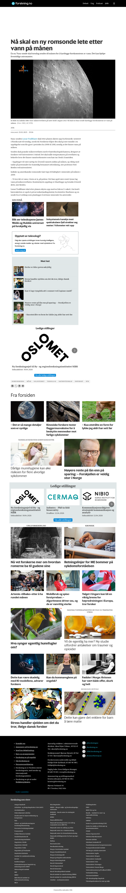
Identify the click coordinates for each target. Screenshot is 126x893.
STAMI (88, 831)
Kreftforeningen (19, 861)
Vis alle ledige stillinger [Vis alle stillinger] (45, 375)
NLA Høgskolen (55, 804)
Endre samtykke (22, 792)
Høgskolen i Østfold (20, 845)
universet (79, 381)
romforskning (18, 381)
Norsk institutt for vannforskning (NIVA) (63, 877)
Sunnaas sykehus (91, 839)
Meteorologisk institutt (21, 869)
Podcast (99, 3)
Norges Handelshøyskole (58, 852)
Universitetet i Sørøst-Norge (95, 867)
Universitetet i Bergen (93, 856)
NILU (16, 882)
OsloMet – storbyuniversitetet (59, 880)
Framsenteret (18, 831)
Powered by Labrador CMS (63, 890)
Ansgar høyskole (19, 804)
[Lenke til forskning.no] (44, 2)
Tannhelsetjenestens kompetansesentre (99, 845)
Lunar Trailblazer (29, 139)
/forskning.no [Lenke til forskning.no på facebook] (92, 747)
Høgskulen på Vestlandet (22, 850)
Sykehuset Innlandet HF (93, 842)
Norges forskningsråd (57, 855)
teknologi (51, 381)
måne (29, 381)
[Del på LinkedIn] (19, 386)
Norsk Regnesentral (56, 866)
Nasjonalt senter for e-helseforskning (62, 830)
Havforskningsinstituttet (22, 839)
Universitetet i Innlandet (93, 859)
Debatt (85, 3)
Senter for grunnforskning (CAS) (96, 823)
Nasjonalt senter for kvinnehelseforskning (63, 833)
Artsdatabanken (19, 810)
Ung (92, 3)
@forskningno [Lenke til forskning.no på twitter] (92, 743)
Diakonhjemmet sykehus (22, 813)
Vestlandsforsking (92, 873)
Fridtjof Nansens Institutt (22, 834)
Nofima (52, 841)
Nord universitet (55, 843)
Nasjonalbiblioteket (56, 820)
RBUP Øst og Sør (91, 810)
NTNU (52, 817)
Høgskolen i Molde (20, 842)
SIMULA (88, 818)
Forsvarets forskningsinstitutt (24, 828)
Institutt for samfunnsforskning (24, 856)
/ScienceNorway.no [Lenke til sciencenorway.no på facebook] (94, 756)
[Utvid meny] (114, 3)
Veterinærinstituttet (92, 875)
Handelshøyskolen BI (21, 836)
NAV (15, 872)
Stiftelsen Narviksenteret (94, 836)
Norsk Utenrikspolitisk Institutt (60, 871)
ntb (87, 381)
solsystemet (39, 381)
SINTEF (88, 820)
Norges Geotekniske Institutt (59, 849)
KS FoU (16, 859)
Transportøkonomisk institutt (95, 848)
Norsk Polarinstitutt (56, 863)
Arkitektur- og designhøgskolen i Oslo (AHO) (28, 807)
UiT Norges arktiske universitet (96, 850)
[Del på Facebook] (12, 386)
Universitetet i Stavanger (93, 864)
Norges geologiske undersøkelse (60, 857)
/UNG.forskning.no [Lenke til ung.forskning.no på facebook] (94, 751)
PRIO (87, 807)
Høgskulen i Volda (20, 848)
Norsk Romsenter (55, 868)
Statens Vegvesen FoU (93, 834)
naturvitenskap (65, 381)
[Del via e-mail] (22, 386)
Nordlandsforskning (56, 846)
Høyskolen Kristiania (21, 853)
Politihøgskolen (91, 804)
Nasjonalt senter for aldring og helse (61, 827)
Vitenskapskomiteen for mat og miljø (98, 881)
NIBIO (16, 875)
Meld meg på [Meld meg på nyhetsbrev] (20, 250)
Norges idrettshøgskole (57, 860)
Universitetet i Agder (92, 853)
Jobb (107, 3)
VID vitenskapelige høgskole (95, 878)
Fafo (15, 820)
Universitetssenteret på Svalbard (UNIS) (98, 870)
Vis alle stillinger (63, 520)
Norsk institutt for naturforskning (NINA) (63, 874)
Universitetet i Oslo (92, 861)
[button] (74, 350)
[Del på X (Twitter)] (15, 386)
